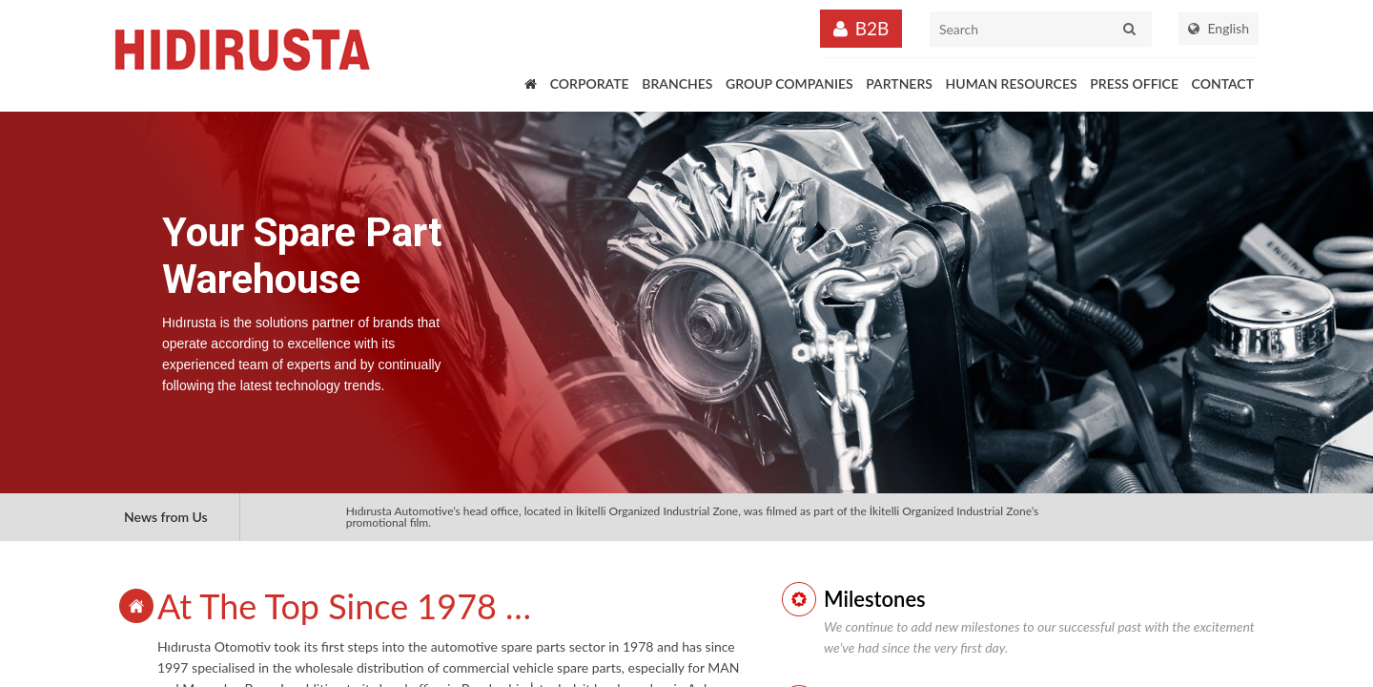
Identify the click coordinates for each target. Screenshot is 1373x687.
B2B (872, 28)
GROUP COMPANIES (789, 83)
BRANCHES (677, 83)
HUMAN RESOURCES (1011, 83)
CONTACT (1223, 83)
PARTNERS (899, 83)
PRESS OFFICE (1134, 83)
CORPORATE (589, 83)
